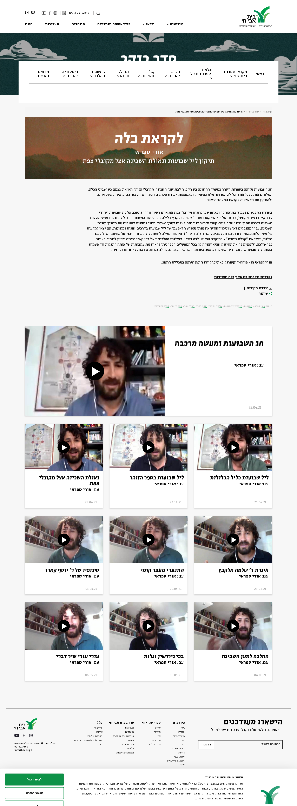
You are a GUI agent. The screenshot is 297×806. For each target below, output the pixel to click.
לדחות (34, 779)
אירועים (176, 24)
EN (27, 12)
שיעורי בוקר (179, 736)
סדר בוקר (254, 111)
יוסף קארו (201, 306)
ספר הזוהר (176, 306)
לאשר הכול (34, 752)
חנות (29, 24)
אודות (99, 732)
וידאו (150, 24)
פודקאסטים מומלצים (113, 24)
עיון (183, 728)
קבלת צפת (189, 306)
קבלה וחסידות (161, 306)
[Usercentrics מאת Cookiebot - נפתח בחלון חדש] (270, 798)
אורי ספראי (148, 152)
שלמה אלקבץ (215, 306)
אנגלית (181, 732)
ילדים (158, 728)
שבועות (248, 306)
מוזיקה (157, 732)
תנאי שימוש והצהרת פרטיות (88, 740)
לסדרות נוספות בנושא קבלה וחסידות (243, 277)
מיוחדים (78, 24)
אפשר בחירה (34, 765)
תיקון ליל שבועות (233, 306)
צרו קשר (98, 728)
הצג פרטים (101, 798)
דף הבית (267, 111)
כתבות (130, 740)
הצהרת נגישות (95, 736)
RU (33, 12)
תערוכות (52, 24)
